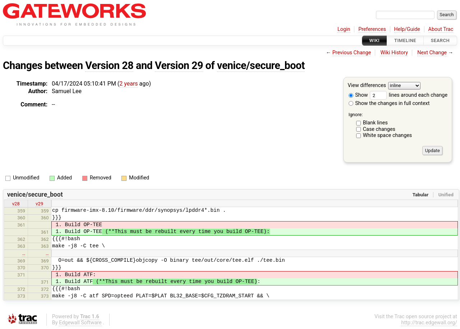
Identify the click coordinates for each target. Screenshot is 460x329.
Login (343, 29)
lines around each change (408, 95)
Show (358, 95)
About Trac (441, 29)
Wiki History (394, 53)
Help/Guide (407, 29)
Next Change (432, 53)
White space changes (387, 135)
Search (440, 40)
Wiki (374, 40)
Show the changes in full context (389, 103)
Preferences (372, 29)
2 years (128, 83)
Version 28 (109, 65)
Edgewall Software (80, 323)
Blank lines (375, 123)
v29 (39, 203)
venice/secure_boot (261, 65)
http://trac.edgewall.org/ (429, 323)
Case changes (379, 129)
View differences (367, 86)
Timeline (405, 40)
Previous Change (351, 53)
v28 (16, 203)
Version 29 (179, 65)
